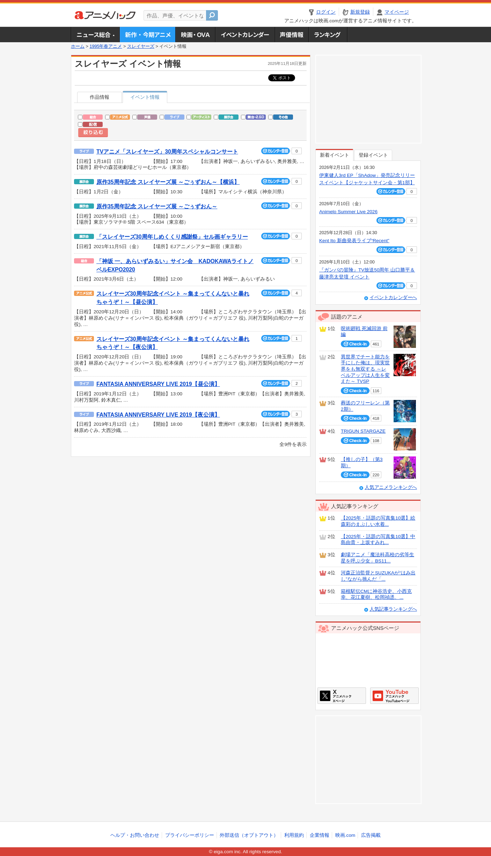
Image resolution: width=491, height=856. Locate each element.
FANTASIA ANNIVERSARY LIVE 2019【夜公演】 (158, 415)
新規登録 (360, 12)
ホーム (78, 46)
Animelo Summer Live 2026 (348, 211)
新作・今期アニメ (147, 34)
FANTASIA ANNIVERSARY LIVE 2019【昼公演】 (158, 384)
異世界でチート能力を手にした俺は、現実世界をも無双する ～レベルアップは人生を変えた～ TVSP (365, 369)
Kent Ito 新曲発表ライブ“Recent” (354, 240)
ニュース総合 (95, 34)
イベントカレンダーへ (393, 297)
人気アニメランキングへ (391, 487)
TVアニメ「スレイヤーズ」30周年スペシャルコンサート (167, 152)
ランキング (328, 34)
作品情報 (99, 97)
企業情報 (319, 835)
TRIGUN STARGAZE (363, 431)
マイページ (396, 12)
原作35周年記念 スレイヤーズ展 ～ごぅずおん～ (156, 206)
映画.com (345, 835)
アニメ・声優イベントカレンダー (245, 34)
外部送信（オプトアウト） (249, 835)
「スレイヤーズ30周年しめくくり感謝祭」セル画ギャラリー (172, 237)
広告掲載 (371, 835)
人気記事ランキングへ (393, 609)
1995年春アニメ (105, 46)
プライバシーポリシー (189, 835)
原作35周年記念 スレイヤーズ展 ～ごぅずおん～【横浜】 (168, 182)
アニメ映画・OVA (195, 34)
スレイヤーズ (140, 46)
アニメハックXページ (341, 695)
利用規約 (294, 835)
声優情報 (291, 34)
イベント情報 (145, 97)
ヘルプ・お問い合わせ (134, 835)
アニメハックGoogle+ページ (394, 695)
